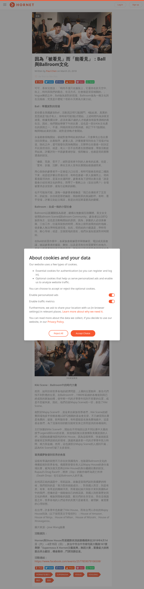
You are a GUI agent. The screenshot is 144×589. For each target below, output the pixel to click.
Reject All (58, 333)
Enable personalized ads (43, 295)
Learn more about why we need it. (82, 311)
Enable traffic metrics (42, 301)
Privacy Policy (56, 322)
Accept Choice (83, 333)
